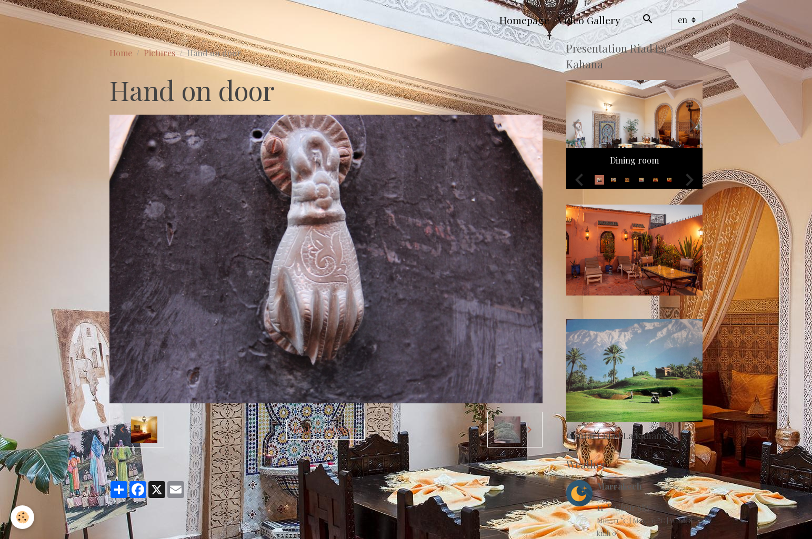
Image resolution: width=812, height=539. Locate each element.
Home (120, 52)
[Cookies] (22, 517)
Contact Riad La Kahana (616, 435)
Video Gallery (589, 20)
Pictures (159, 52)
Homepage (524, 20)
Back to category (325, 429)
